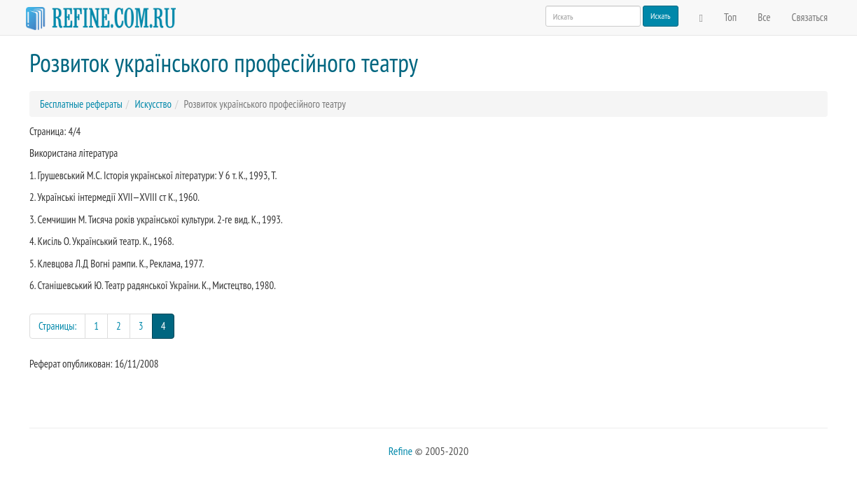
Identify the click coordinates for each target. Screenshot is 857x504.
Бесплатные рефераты (81, 104)
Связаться (810, 17)
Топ (730, 17)
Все (764, 17)
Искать (660, 15)
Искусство (152, 104)
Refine (400, 451)
